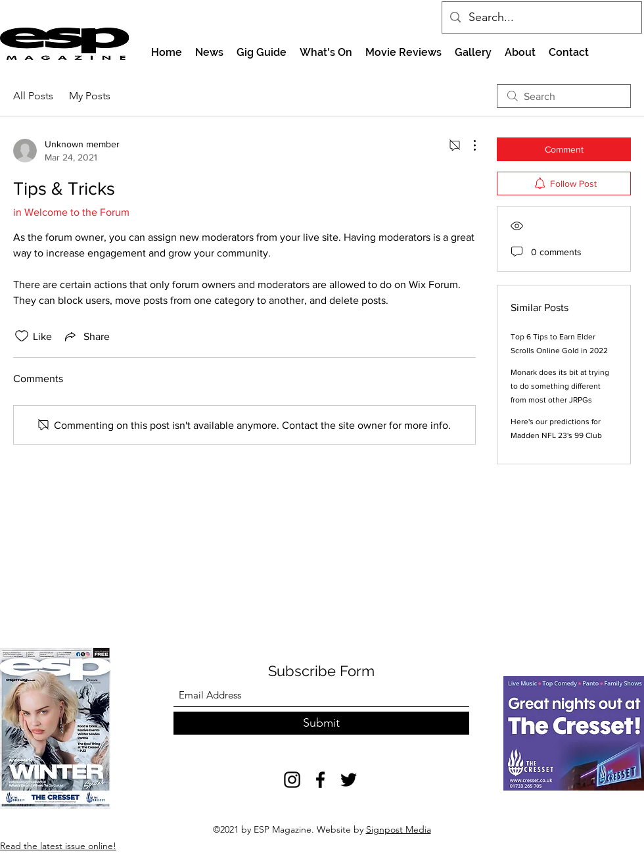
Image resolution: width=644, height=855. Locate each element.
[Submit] (321, 723)
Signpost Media (398, 829)
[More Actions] (468, 145)
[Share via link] (86, 336)
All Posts (33, 95)
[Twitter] (348, 780)
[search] (564, 96)
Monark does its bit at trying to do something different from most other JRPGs (560, 386)
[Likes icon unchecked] (21, 336)
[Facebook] (320, 780)
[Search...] (541, 18)
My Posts (89, 95)
